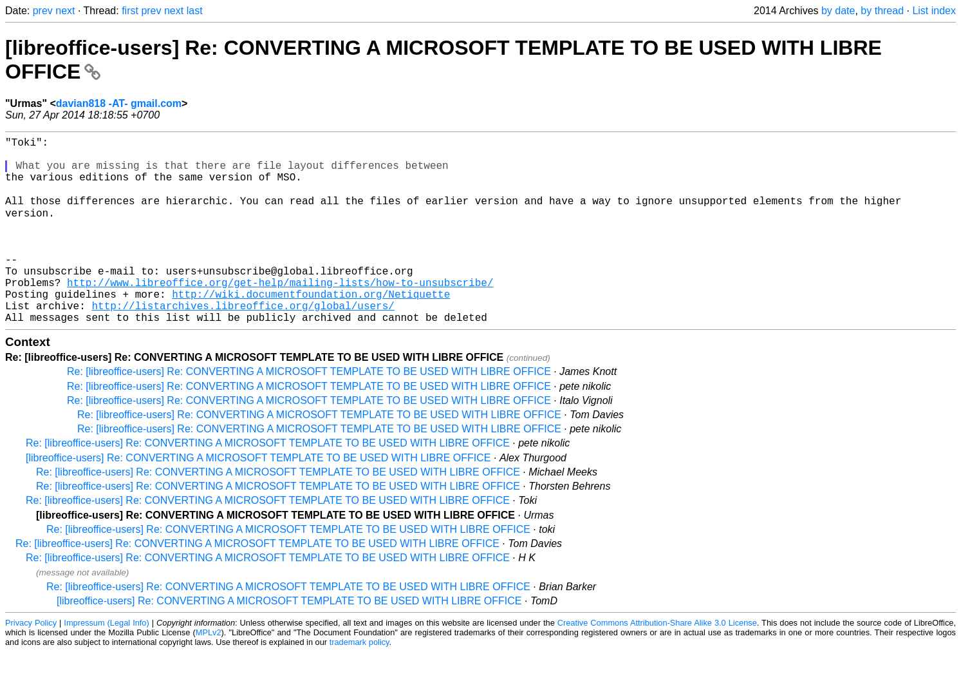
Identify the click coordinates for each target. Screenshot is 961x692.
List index (934, 10)
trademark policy (359, 682)
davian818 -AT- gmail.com (119, 103)
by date (838, 10)
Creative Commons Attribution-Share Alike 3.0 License (657, 663)
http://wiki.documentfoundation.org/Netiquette (311, 329)
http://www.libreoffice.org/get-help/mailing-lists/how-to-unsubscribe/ (280, 314)
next (65, 10)
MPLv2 (208, 672)
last (195, 10)
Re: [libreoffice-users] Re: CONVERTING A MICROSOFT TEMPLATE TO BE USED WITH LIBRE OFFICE (309, 411)
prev (43, 10)
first (130, 10)
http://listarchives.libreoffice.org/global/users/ (242, 343)
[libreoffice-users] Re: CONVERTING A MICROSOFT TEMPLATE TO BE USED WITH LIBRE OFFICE (258, 497)
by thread (882, 10)
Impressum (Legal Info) (106, 663)
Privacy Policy (31, 663)
